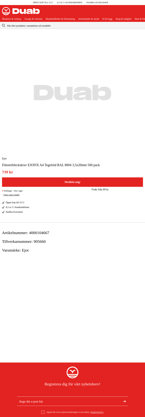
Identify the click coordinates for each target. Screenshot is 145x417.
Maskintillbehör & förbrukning (60, 19)
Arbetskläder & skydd (88, 19)
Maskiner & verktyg (11, 19)
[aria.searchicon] (3, 25)
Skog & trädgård (123, 19)
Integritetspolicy (97, 412)
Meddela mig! (73, 182)
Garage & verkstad (33, 19)
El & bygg (107, 19)
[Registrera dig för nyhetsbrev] (124, 401)
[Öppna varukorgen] (140, 12)
